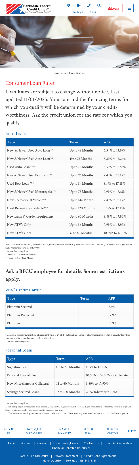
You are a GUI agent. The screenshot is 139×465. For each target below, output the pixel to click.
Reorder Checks (112, 431)
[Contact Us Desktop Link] (89, 6)
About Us (9, 431)
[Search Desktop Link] (99, 6)
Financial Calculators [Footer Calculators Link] (118, 443)
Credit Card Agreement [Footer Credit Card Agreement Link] (100, 456)
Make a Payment (64, 431)
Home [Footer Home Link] (11, 443)
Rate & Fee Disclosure (34, 431)
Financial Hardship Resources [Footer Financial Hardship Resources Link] (71, 448)
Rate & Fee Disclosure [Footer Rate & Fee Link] (34, 456)
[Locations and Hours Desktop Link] (68, 6)
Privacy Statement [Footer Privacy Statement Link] (66, 456)
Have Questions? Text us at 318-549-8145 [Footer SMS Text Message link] (69, 460)
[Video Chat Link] (78, 6)
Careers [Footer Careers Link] (42, 443)
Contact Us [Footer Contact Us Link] (91, 443)
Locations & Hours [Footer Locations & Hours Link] (65, 443)
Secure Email (89, 431)
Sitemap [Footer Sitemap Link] (26, 443)
